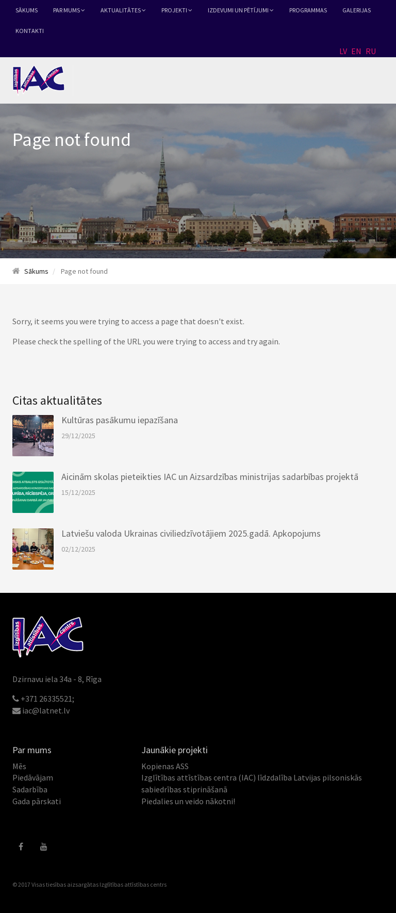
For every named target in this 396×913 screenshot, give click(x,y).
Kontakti (29, 31)
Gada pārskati (36, 801)
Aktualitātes (123, 10)
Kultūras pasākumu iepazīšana (119, 420)
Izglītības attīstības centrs (133, 884)
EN (356, 51)
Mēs (19, 766)
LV (343, 51)
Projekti (176, 10)
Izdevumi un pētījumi (241, 10)
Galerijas (356, 10)
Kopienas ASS (165, 766)
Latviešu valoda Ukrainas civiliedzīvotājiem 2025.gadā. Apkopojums (191, 533)
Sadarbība (29, 789)
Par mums (69, 10)
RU (371, 51)
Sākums (26, 10)
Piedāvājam (32, 777)
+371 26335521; (47, 698)
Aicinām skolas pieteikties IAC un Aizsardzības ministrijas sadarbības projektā (209, 477)
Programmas (308, 10)
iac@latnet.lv (46, 710)
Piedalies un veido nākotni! (188, 801)
